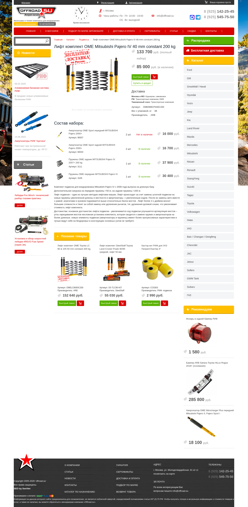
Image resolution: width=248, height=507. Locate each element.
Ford (189, 70)
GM (189, 78)
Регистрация (107, 2)
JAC (189, 253)
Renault (191, 170)
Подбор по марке (127, 485)
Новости (28, 53)
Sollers (190, 270)
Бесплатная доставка (205, 50)
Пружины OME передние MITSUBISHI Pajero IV (93, 174)
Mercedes (192, 145)
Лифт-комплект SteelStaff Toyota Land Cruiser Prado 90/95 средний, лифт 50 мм (116, 248)
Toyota (190, 203)
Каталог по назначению (26, 24)
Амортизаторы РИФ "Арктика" (30, 141)
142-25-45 (219, 11)
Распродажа (198, 40)
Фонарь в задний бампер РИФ (202, 318)
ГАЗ (189, 295)
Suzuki (190, 186)
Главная (30, 31)
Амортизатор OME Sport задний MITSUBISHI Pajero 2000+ (92, 146)
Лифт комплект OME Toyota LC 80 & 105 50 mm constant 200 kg (74, 247)
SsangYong (193, 178)
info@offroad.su (165, 15)
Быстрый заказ (141, 77)
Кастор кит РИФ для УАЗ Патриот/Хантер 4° (154, 247)
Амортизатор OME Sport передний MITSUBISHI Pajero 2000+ (93, 132)
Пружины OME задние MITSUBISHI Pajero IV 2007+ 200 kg (92, 161)
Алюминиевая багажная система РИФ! (32, 89)
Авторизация (135, 2)
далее (20, 205)
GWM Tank (193, 278)
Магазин (26, 2)
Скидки (192, 31)
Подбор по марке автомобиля (85, 31)
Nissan (190, 161)
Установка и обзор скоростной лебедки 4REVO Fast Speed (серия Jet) (30, 241)
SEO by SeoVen (22, 488)
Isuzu (190, 103)
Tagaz (190, 195)
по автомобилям (47, 24)
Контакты (211, 31)
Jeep (189, 111)
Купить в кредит (142, 83)
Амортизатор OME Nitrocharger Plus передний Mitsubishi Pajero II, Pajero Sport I (210, 412)
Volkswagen (193, 211)
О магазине (52, 31)
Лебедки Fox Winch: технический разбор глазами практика (32, 197)
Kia (188, 120)
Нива (190, 220)
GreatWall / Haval (196, 86)
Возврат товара (126, 492)
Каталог (197, 60)
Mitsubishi (192, 153)
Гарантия (122, 465)
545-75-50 (219, 17)
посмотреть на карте (164, 473)
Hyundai (191, 95)
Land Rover (193, 128)
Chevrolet (192, 245)
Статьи (174, 31)
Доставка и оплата (124, 31)
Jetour (190, 261)
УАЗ (189, 228)
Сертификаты (152, 31)
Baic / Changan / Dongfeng (201, 236)
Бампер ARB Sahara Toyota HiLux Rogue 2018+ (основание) (207, 364)
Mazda (190, 136)
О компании (72, 465)
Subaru (191, 287)
